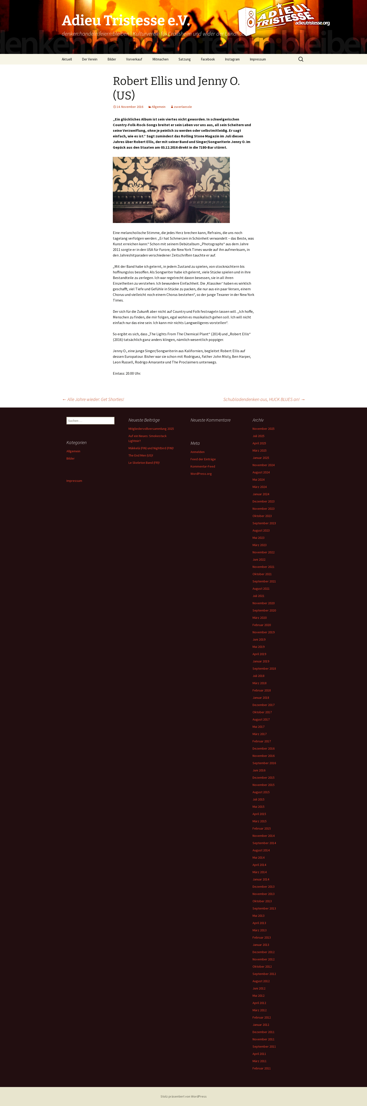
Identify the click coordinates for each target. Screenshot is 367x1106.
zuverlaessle (183, 107)
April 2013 (259, 923)
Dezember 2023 (264, 501)
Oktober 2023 (262, 516)
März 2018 (260, 683)
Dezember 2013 (264, 886)
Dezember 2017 (264, 705)
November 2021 (264, 567)
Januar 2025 (261, 458)
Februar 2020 (262, 625)
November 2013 (264, 894)
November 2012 (264, 959)
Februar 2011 (262, 1068)
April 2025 (259, 443)
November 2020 (264, 603)
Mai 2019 (258, 647)
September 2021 (264, 581)
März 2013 (260, 930)
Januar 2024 (261, 494)
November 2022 (264, 552)
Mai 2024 (258, 479)
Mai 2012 (258, 995)
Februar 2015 (262, 828)
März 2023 (260, 545)
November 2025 (264, 429)
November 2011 (264, 1039)
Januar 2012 (261, 1025)
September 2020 (264, 610)
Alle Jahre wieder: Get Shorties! (93, 399)
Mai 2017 (258, 727)
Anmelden (198, 452)
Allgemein (158, 107)
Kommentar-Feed (203, 466)
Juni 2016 (259, 770)
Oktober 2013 (262, 901)
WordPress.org (201, 474)
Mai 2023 (258, 538)
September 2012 (264, 974)
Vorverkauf (134, 59)
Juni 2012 (259, 988)
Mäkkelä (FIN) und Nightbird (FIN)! (151, 448)
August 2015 (261, 792)
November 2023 (264, 508)
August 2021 (261, 588)
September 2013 (264, 908)
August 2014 (261, 850)
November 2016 (264, 756)
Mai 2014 (258, 857)
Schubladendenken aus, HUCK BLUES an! (264, 399)
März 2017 (260, 734)
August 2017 (261, 719)
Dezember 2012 (264, 952)
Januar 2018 (261, 697)
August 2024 (261, 472)
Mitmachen (160, 59)
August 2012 (261, 981)
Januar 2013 (261, 945)
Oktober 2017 (262, 712)
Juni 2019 (259, 639)
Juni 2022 (259, 559)
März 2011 (260, 1061)
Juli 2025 (258, 436)
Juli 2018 (258, 676)
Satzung (185, 59)
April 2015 (259, 814)
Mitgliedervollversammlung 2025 (151, 429)
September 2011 (264, 1046)
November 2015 (264, 785)
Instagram (232, 59)
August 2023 (261, 530)
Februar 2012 (262, 1017)
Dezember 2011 (264, 1032)
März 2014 (260, 872)
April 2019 (259, 654)
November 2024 (264, 465)
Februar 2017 (262, 741)
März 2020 (260, 617)
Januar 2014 (261, 879)
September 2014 (264, 843)
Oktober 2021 (262, 574)
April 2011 (259, 1054)
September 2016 (264, 763)
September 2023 (264, 523)
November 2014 (264, 836)
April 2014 (259, 865)
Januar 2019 (261, 661)
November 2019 (264, 632)
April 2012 (259, 1003)
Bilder (111, 59)
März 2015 (260, 821)
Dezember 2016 (264, 748)
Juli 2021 (258, 596)
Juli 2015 (258, 799)
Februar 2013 (262, 937)
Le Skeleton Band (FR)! (144, 463)
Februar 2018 (262, 690)
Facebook (208, 59)
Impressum (258, 59)
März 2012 (260, 1010)
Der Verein (89, 59)
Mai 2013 (258, 915)
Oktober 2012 (262, 966)
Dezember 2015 (264, 777)
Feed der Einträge (203, 459)
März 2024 (260, 487)
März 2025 (260, 450)
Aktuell (67, 59)
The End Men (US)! (140, 455)
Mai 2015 (258, 806)
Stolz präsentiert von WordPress (184, 1096)
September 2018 (264, 668)
